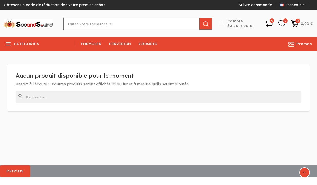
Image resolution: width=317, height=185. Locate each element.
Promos (304, 43)
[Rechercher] (158, 97)
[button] (15, 171)
